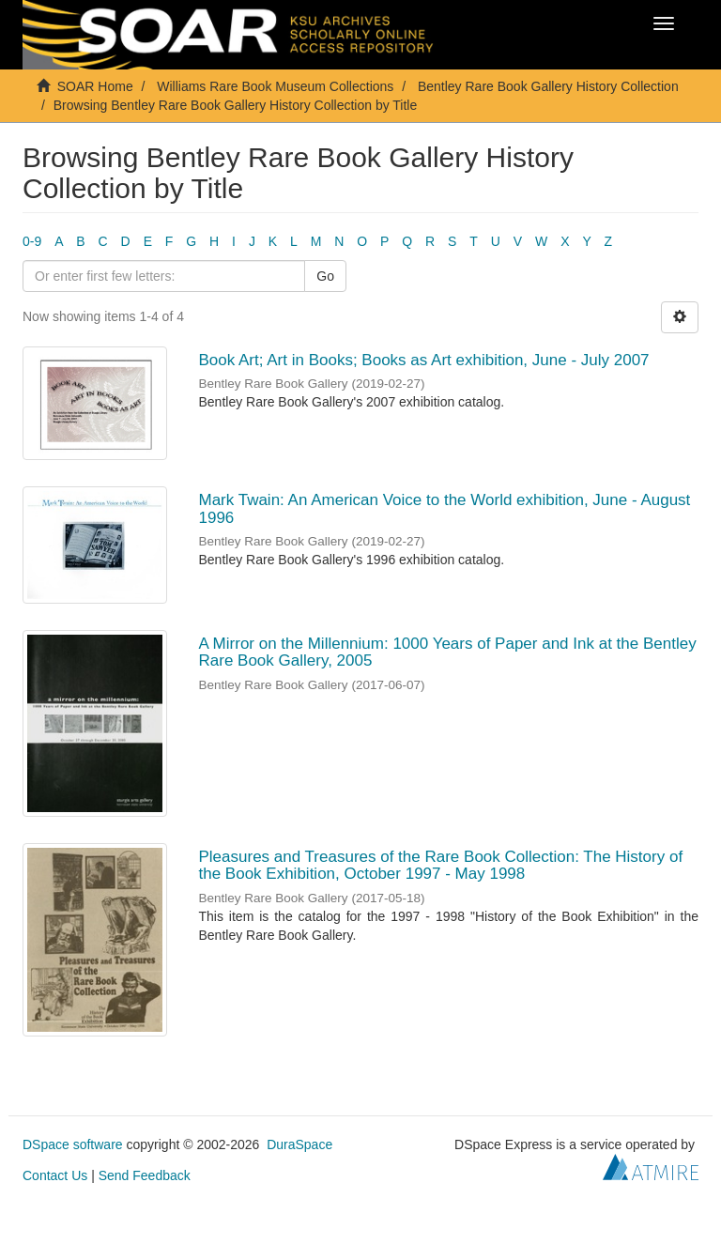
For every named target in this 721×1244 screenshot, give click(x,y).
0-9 (32, 241)
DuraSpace (299, 1144)
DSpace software (73, 1144)
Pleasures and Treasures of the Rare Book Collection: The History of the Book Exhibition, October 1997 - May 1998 (441, 865)
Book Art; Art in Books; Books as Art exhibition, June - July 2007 (424, 360)
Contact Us (55, 1175)
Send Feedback (145, 1175)
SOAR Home (95, 86)
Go (325, 276)
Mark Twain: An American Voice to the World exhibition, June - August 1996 (445, 509)
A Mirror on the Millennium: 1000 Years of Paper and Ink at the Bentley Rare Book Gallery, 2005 (448, 652)
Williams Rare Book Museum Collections (275, 86)
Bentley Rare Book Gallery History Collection (548, 86)
